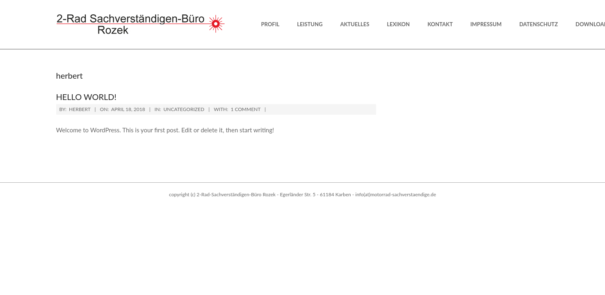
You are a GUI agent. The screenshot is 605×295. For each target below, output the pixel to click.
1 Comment (245, 109)
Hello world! (86, 97)
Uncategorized (183, 109)
